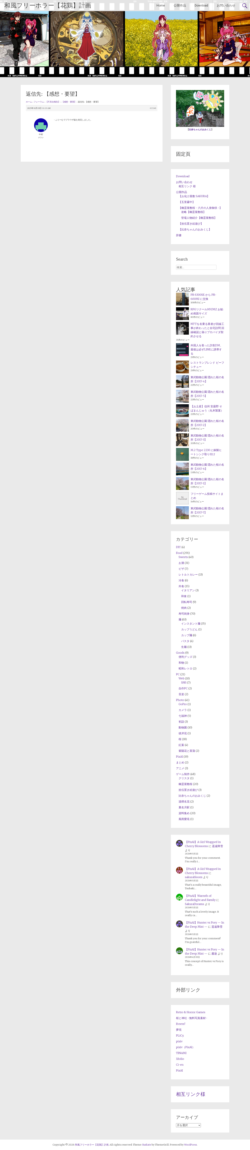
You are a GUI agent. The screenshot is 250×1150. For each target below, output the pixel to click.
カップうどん (189, 629)
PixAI (179, 756)
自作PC (183, 688)
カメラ (183, 710)
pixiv (179, 1041)
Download (201, 5)
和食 (184, 596)
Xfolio (180, 1059)
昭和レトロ (185, 668)
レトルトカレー (188, 574)
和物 (181, 662)
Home (161, 5)
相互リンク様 (190, 1094)
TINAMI (181, 1053)
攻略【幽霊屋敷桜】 (193, 212)
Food (179, 553)
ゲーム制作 (183, 774)
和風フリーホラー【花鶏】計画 (47, 5)
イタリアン (188, 590)
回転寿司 (186, 602)
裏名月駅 (184, 807)
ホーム (29, 102)
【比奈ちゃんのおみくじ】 (195, 229)
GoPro (183, 704)
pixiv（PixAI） (185, 1047)
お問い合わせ (226, 5)
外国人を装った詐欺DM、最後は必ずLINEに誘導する (207, 349)
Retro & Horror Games (190, 1012)
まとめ (180, 762)
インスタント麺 (190, 623)
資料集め (184, 813)
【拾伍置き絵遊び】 (191, 223)
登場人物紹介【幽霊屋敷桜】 (199, 217)
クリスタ (184, 778)
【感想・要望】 (69, 102)
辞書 (179, 235)
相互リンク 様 (187, 186)
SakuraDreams (194, 904)
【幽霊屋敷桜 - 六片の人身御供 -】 (200, 207)
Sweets (183, 557)
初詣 (181, 721)
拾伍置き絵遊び (188, 790)
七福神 (183, 715)
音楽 (181, 694)
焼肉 (184, 607)
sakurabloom (193, 877)
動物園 (183, 727)
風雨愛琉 (184, 819)
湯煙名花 (184, 801)
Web (181, 678)
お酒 (181, 563)
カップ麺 (186, 635)
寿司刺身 (184, 613)
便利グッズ (185, 656)
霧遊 (214, 953)
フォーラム (39, 102)
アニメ (180, 768)
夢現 (179, 1029)
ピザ (181, 568)
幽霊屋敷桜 (185, 784)
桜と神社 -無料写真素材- (191, 1018)
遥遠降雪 (217, 846)
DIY (178, 547)
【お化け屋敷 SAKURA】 (194, 196)
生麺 (184, 647)
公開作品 (180, 5)
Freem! (180, 1024)
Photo (180, 700)
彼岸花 (183, 733)
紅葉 (181, 745)
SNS (183, 682)
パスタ (185, 641)
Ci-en (180, 1064)
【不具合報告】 (53, 102)
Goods (180, 652)
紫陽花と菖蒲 (187, 750)
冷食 (181, 580)
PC (178, 674)
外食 (181, 586)
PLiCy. (180, 1035)
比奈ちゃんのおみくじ (200, 129)
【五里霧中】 (187, 202)
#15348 (153, 108)
